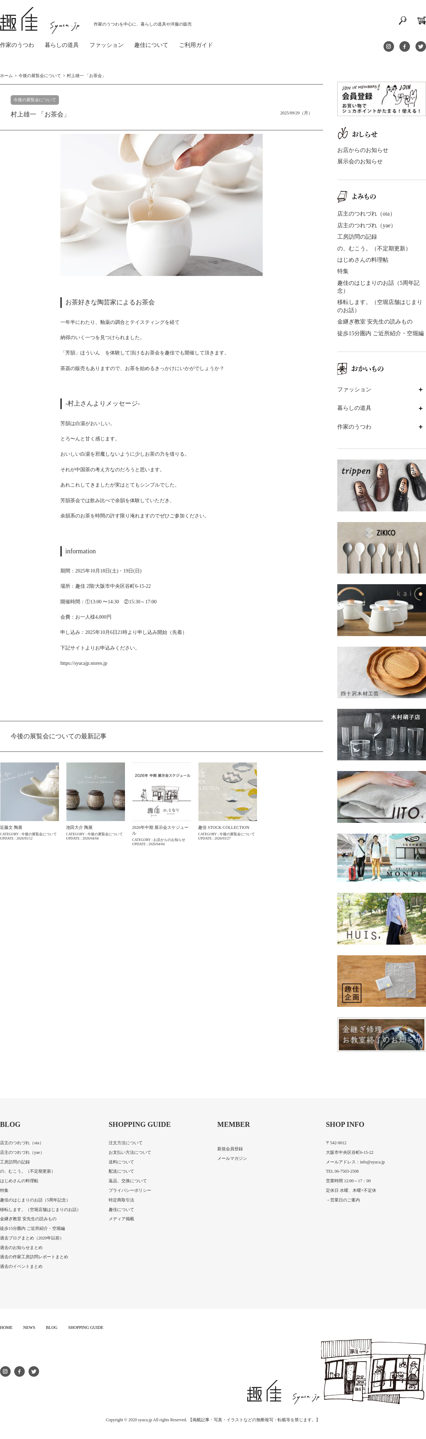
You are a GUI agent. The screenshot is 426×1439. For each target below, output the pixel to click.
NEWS (29, 1327)
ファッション (106, 45)
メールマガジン (232, 1158)
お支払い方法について (130, 1152)
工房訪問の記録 (357, 237)
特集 (343, 271)
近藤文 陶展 (11, 827)
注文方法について (126, 1142)
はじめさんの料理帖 (362, 260)
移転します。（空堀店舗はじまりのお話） (40, 1209)
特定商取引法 (121, 1200)
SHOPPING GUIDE (85, 1327)
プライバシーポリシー (130, 1190)
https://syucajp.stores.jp (83, 663)
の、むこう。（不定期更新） (374, 248)
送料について (121, 1162)
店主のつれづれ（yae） (366, 225)
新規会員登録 (230, 1148)
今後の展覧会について (34, 99)
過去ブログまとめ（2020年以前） (32, 1238)
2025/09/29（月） (296, 112)
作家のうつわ (17, 45)
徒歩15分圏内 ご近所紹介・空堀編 (380, 333)
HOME (6, 1327)
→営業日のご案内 (343, 1200)
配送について (121, 1171)
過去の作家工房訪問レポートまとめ (34, 1256)
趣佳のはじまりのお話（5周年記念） (35, 1200)
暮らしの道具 (62, 45)
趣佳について (121, 1209)
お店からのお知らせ (362, 150)
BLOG (52, 1327)
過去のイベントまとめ (21, 1266)
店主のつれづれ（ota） (366, 214)
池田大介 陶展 (79, 827)
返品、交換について (128, 1180)
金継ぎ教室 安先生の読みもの (375, 322)
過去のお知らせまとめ (21, 1247)
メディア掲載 (121, 1218)
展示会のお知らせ (360, 161)
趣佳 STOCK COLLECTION (223, 827)
